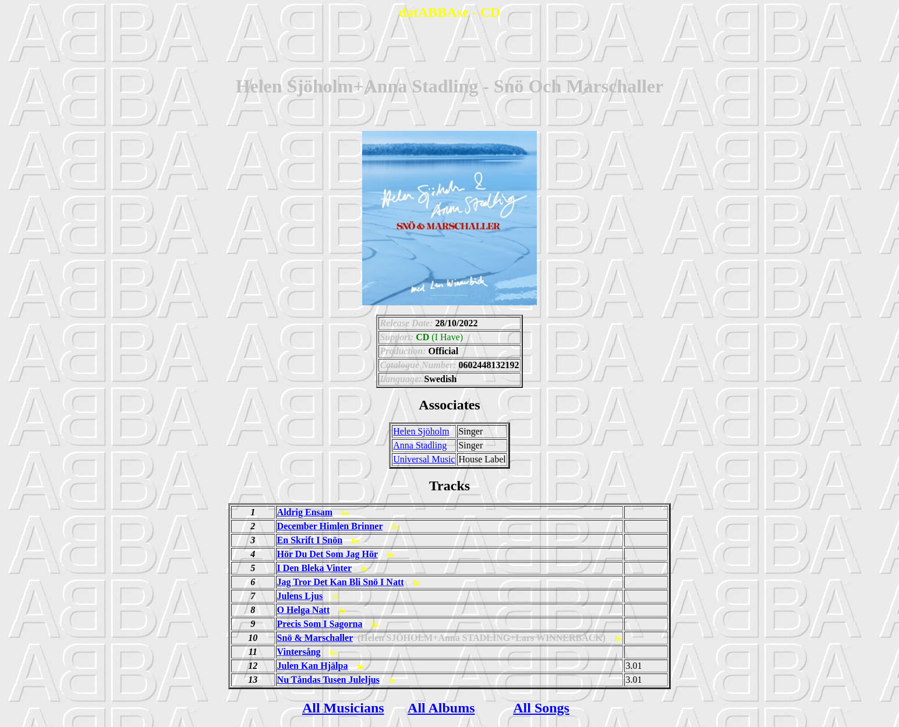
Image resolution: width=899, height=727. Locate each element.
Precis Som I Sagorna (320, 624)
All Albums (441, 707)
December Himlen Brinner (330, 526)
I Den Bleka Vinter (314, 568)
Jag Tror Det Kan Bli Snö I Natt (340, 582)
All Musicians (343, 707)
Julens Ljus (300, 596)
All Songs (541, 707)
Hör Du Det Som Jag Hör (327, 554)
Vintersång (299, 652)
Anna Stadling (420, 445)
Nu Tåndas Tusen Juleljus (328, 680)
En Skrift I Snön (310, 540)
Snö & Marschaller (315, 638)
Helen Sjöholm (421, 431)
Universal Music (424, 459)
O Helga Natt (303, 610)
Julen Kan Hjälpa (312, 666)
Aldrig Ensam (305, 512)
